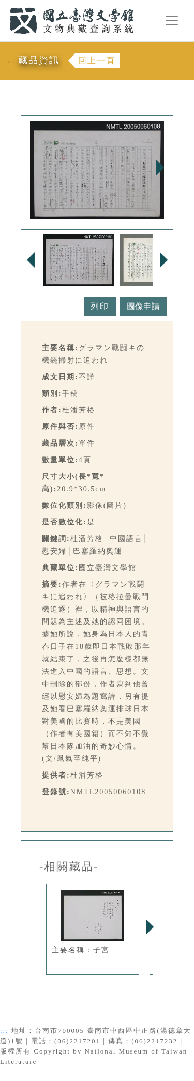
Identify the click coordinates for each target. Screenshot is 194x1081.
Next (160, 167)
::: (3, 6)
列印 (100, 306)
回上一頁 (96, 60)
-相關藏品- (69, 867)
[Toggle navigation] (172, 21)
